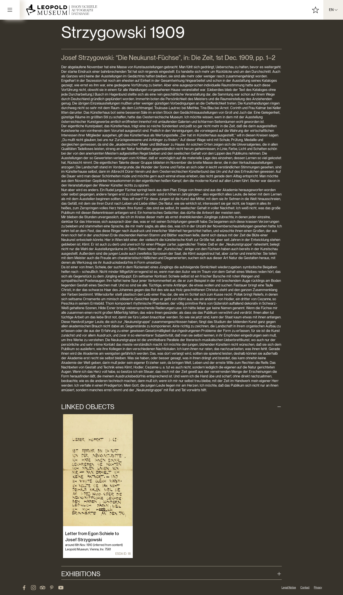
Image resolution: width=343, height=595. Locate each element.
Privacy (318, 587)
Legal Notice (289, 587)
